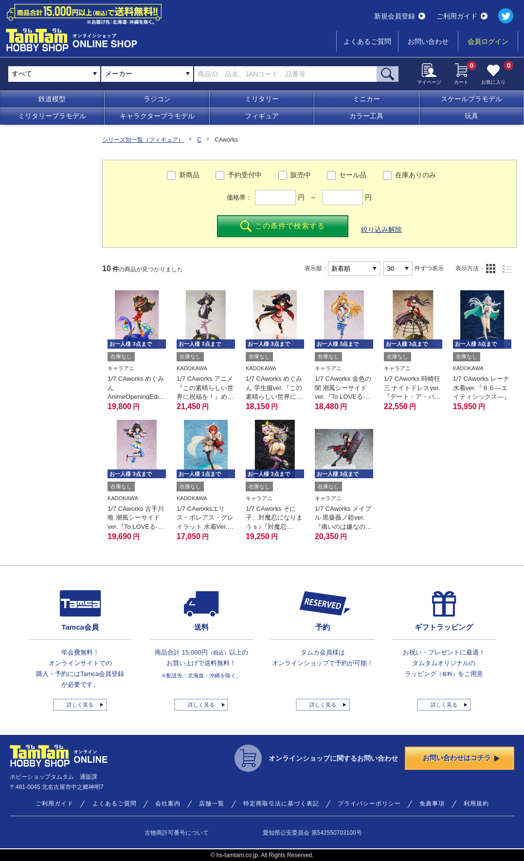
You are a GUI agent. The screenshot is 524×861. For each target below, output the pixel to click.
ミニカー (366, 99)
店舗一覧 (211, 803)
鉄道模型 (52, 99)
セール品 (352, 175)
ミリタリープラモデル (52, 116)
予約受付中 (245, 175)
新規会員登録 (399, 16)
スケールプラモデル (471, 99)
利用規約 (476, 803)
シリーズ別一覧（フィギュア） (143, 139)
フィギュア (262, 116)
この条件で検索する (282, 226)
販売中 (300, 175)
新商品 (189, 175)
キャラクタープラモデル (157, 116)
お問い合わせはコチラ (461, 758)
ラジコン (157, 99)
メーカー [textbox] (118, 73)
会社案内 (168, 803)
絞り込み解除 (381, 229)
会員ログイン (488, 41)
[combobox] (147, 74)
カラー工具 (366, 116)
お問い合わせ (428, 41)
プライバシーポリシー (369, 803)
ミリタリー (262, 99)
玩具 (471, 116)
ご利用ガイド (462, 16)
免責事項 (432, 803)
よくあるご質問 (367, 41)
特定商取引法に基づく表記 (281, 803)
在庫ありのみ (415, 175)
